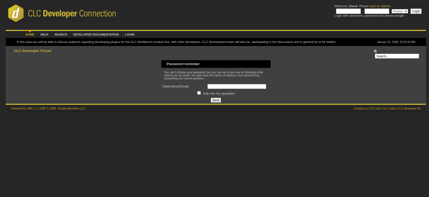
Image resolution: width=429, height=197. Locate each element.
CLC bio (375, 108)
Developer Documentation (96, 34)
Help (44, 34)
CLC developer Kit (409, 108)
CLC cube (388, 108)
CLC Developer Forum (32, 51)
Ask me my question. (216, 93)
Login (130, 34)
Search (60, 34)
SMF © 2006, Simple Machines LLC (62, 108)
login (373, 6)
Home (29, 34)
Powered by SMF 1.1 (24, 108)
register (385, 6)
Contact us (361, 108)
